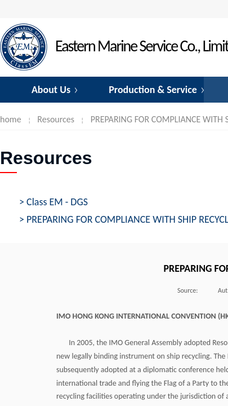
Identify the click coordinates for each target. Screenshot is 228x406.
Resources (55, 119)
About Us (51, 89)
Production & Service (153, 89)
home (10, 119)
